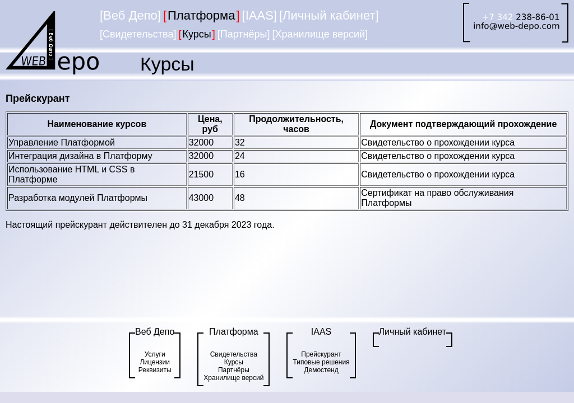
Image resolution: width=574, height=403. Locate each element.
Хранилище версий (233, 378)
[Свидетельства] (138, 34)
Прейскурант (321, 354)
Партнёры (233, 370)
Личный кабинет (412, 331)
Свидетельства (233, 354)
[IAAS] (259, 15)
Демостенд (321, 370)
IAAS (321, 331)
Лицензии (155, 362)
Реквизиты (155, 370)
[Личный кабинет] (329, 15)
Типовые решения (321, 362)
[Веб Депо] (130, 15)
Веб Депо (154, 331)
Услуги (155, 354)
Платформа (233, 331)
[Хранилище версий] (320, 34)
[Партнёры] (243, 34)
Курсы (233, 362)
